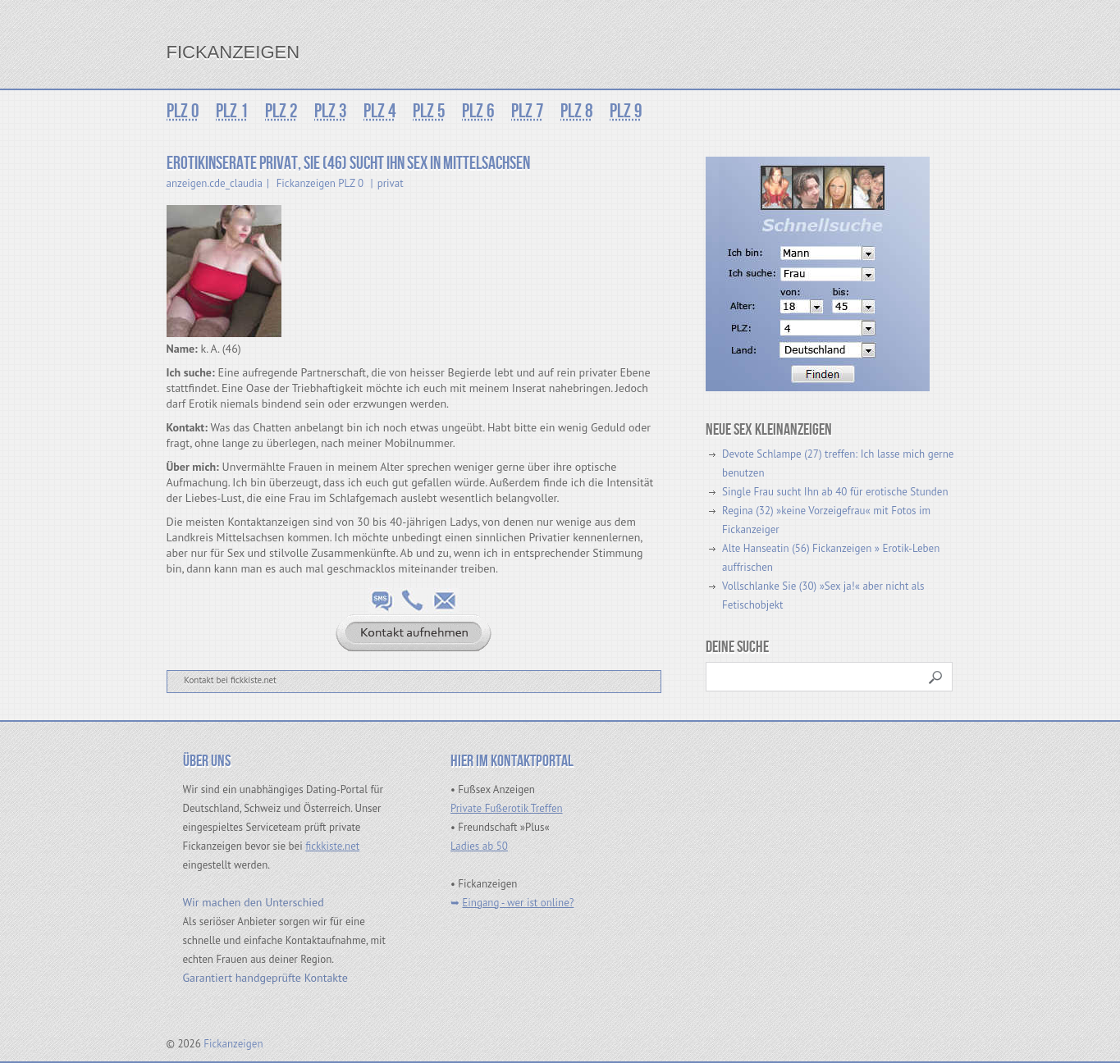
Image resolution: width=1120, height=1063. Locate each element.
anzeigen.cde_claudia (215, 183)
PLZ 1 (232, 111)
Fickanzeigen (233, 52)
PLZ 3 (330, 111)
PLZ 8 (576, 111)
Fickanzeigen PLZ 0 (320, 183)
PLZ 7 (527, 111)
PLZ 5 (429, 111)
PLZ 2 (281, 111)
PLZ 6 (478, 111)
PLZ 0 (183, 111)
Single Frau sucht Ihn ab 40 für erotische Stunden (835, 492)
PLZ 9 (626, 111)
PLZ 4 (379, 111)
